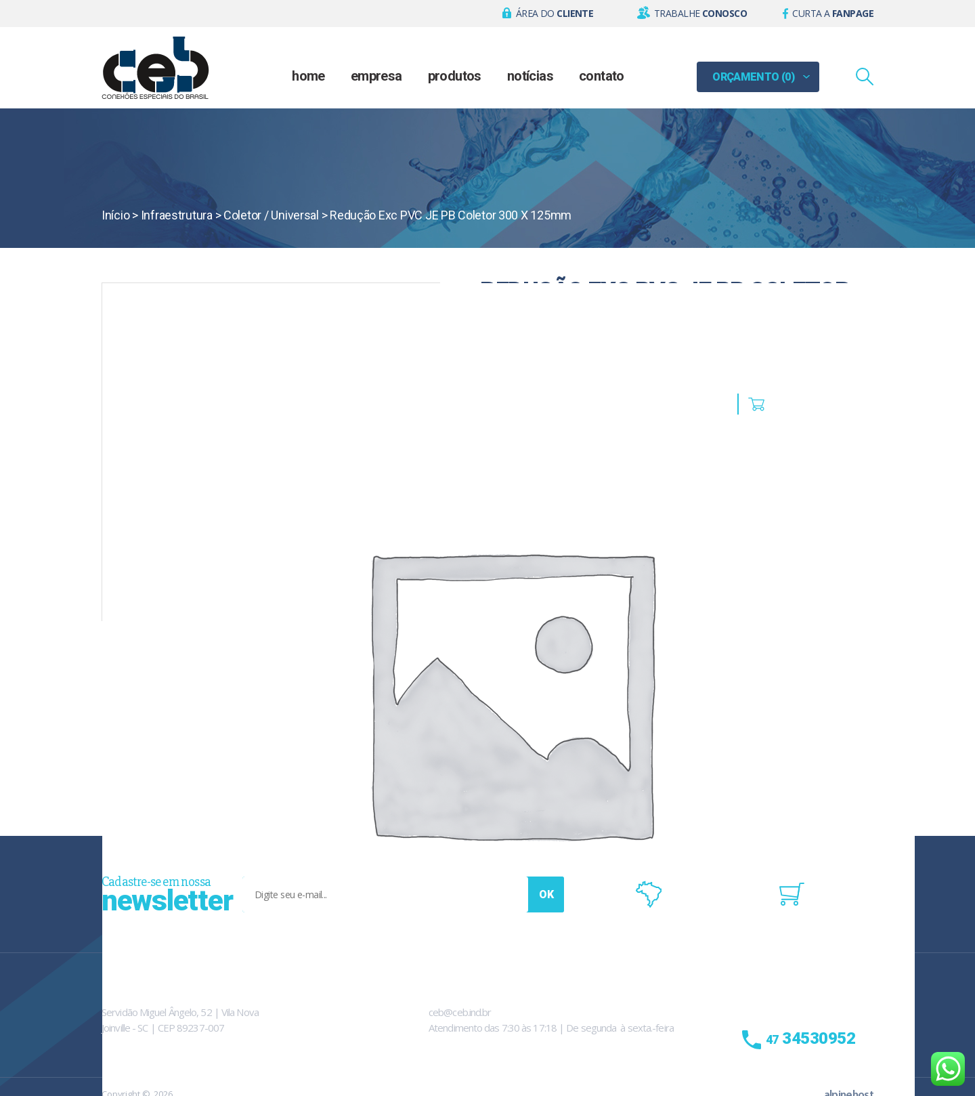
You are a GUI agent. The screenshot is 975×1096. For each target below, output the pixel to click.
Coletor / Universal (271, 215)
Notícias (530, 76)
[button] (548, 13)
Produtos (454, 76)
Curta (832, 13)
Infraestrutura (177, 215)
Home (308, 76)
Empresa (376, 76)
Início (115, 215)
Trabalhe (700, 13)
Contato (601, 76)
